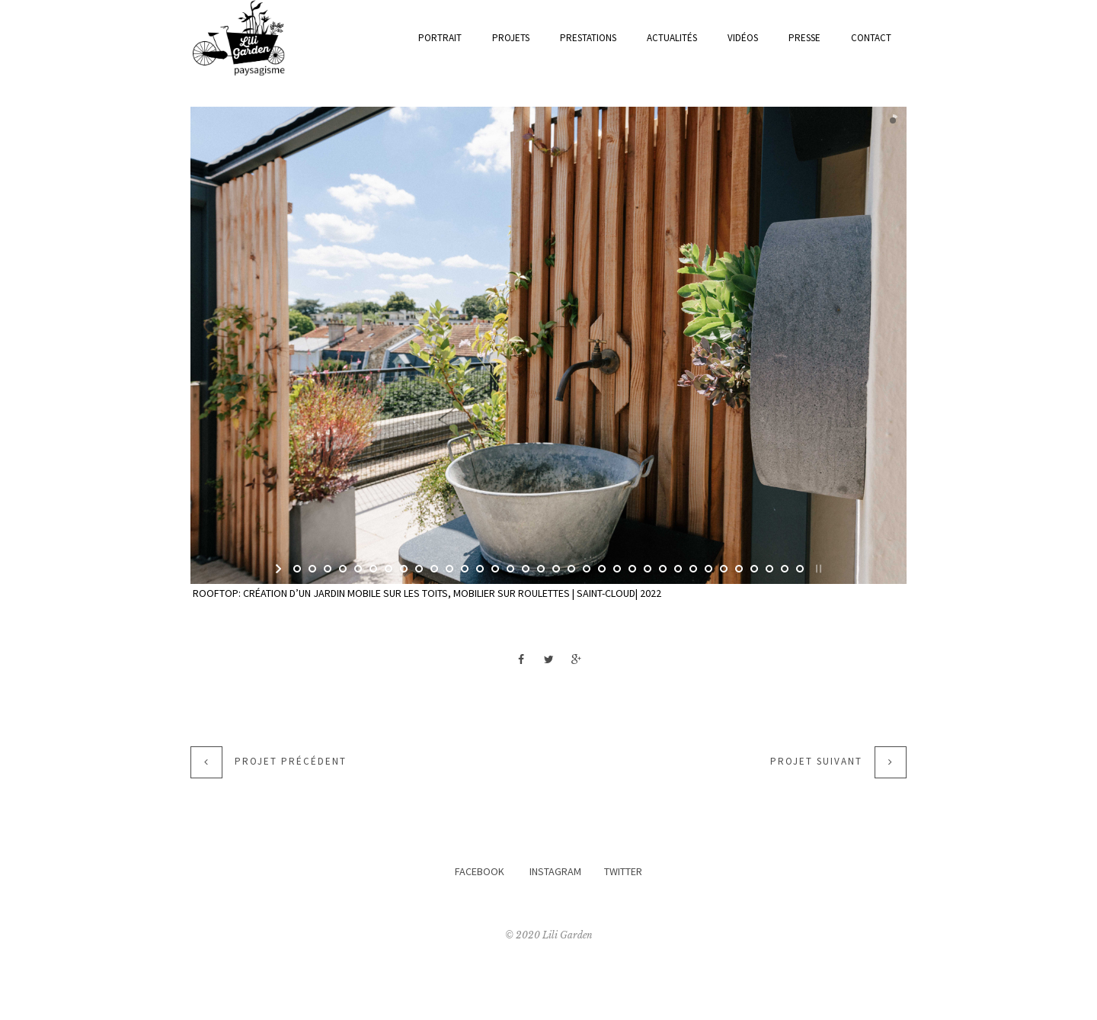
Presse (804, 37)
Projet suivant (816, 761)
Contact (871, 37)
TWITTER (623, 871)
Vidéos (743, 37)
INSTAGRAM (555, 871)
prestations (588, 37)
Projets (510, 37)
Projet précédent (291, 761)
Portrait (440, 37)
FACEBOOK (479, 871)
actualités (672, 37)
